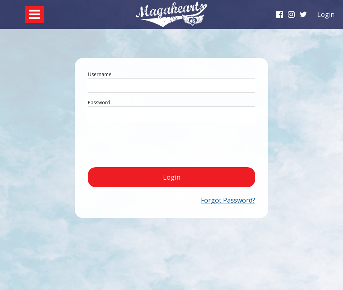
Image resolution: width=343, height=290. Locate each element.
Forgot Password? (228, 200)
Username (100, 74)
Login (171, 177)
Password (99, 102)
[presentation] (149, 143)
